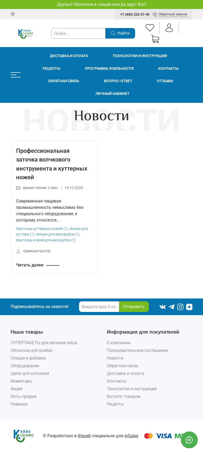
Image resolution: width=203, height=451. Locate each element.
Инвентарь (21, 381)
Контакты (168, 68)
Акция (16, 388)
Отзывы (165, 81)
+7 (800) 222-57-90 (134, 14)
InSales (131, 435)
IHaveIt (84, 435)
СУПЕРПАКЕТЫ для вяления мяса (44, 342)
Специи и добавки (28, 358)
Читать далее (30, 265)
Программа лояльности (109, 68)
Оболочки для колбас (32, 350)
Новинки (19, 404)
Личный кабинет (112, 93)
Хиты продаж (24, 396)
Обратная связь (63, 81)
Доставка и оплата (69, 56)
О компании (118, 342)
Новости (115, 358)
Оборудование (25, 365)
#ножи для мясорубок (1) (58, 234)
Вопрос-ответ (118, 81)
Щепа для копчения (30, 373)
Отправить (134, 306)
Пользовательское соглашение (137, 350)
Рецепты (51, 68)
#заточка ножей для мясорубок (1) (46, 240)
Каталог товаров (123, 396)
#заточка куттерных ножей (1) (42, 229)
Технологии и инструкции (140, 56)
